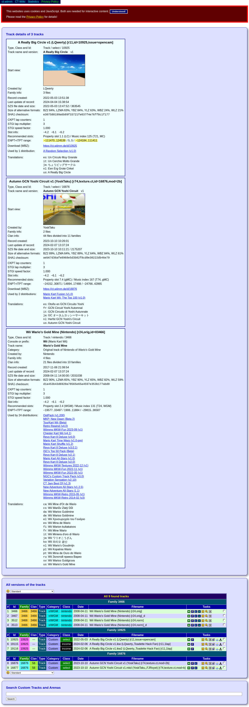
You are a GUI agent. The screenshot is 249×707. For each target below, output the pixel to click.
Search (11, 699)
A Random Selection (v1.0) (59, 151)
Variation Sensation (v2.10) (59, 479)
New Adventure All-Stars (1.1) (61, 490)
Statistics (33, 1)
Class (66, 606)
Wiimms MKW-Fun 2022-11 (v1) (63, 469)
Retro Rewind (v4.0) (55, 426)
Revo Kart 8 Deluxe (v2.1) (59, 454)
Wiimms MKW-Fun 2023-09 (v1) (63, 429)
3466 (24, 611)
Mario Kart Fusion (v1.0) (58, 294)
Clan (34, 606)
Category (53, 606)
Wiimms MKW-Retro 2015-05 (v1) (64, 494)
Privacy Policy (35, 16)
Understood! (119, 11)
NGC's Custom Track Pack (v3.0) (63, 476)
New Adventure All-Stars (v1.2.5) (63, 487)
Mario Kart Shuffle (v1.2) (58, 443)
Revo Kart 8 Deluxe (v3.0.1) (60, 447)
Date (81, 606)
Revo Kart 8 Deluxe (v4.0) (59, 436)
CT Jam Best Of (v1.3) (57, 483)
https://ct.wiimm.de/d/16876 (60, 288)
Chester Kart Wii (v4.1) (57, 433)
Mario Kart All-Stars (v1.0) (59, 458)
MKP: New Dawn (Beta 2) (59, 418)
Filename (138, 606)
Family (24, 606)
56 (33, 663)
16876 (24, 663)
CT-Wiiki (20, 1)
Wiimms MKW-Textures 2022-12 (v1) (65, 465)
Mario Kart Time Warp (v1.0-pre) (63, 440)
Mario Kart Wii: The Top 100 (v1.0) (64, 297)
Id (14, 606)
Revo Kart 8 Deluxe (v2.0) (59, 461)
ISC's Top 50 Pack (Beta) (58, 451)
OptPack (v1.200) (54, 415)
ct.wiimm (7, 1)
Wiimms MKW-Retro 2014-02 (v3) (64, 497)
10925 (24, 639)
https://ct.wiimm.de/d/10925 (60, 145)
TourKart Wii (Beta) (55, 422)
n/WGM (53, 611)
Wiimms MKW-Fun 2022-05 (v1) (63, 472)
